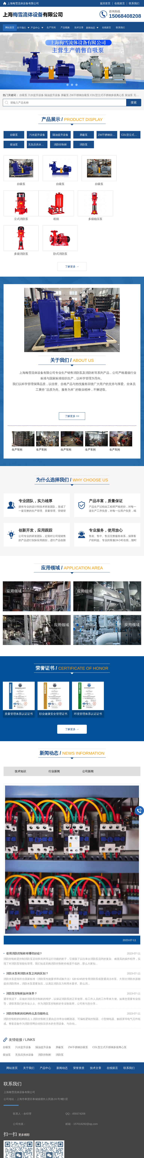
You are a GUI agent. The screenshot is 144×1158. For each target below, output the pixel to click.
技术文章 (78, 27)
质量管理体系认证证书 (19, 675)
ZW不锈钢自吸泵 (79, 95)
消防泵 (84, 144)
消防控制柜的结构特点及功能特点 (26, 975)
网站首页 (9, 27)
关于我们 (21, 27)
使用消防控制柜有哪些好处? (22, 915)
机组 (19, 215)
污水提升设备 (36, 95)
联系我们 (134, 3)
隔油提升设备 (52, 95)
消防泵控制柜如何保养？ (20, 955)
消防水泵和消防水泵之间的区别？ (26, 935)
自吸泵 (23, 95)
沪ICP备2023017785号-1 (87, 1146)
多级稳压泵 (54, 215)
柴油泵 (129, 95)
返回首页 (105, 3)
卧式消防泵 (125, 215)
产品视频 (65, 27)
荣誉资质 (78, 1029)
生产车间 (51, 27)
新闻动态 (90, 27)
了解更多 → (72, 228)
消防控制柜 (60, 144)
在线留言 (119, 3)
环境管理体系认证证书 (88, 675)
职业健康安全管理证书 (53, 675)
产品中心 (35, 27)
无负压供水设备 (37, 144)
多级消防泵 (89, 215)
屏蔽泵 (65, 95)
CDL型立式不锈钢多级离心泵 (107, 95)
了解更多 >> (72, 377)
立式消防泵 (125, 182)
